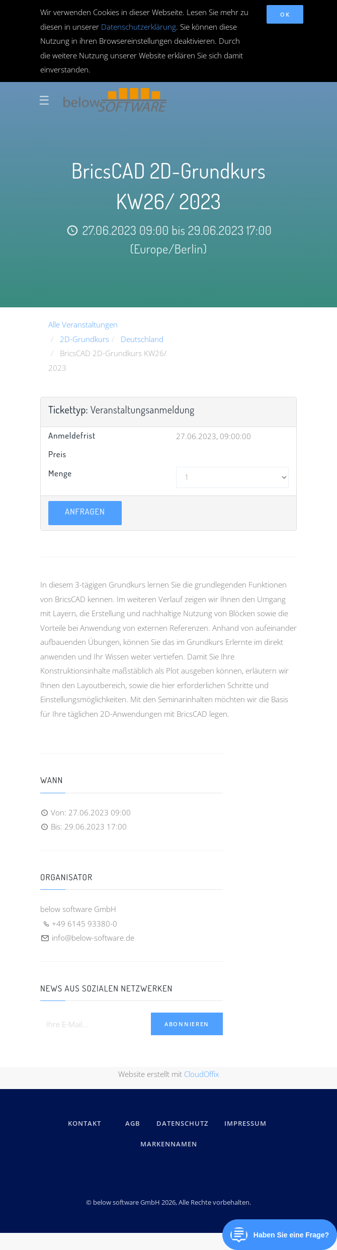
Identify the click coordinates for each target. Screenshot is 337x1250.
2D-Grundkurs (84, 339)
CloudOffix (201, 1074)
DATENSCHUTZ (182, 1123)
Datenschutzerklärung (138, 27)
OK (285, 14)
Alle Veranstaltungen (83, 324)
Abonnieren (186, 1024)
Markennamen (168, 1143)
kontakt (84, 1123)
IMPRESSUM (247, 1123)
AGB (132, 1123)
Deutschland (142, 339)
